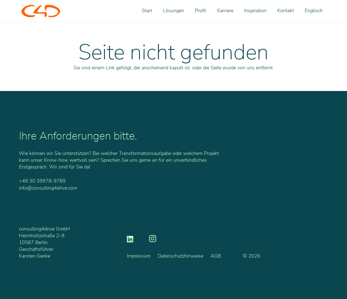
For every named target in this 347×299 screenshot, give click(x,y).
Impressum (138, 256)
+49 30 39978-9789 (42, 181)
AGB (216, 256)
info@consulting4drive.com (48, 188)
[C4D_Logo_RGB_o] (41, 11)
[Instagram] (152, 239)
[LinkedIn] (130, 239)
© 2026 (251, 256)
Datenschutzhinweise (180, 256)
